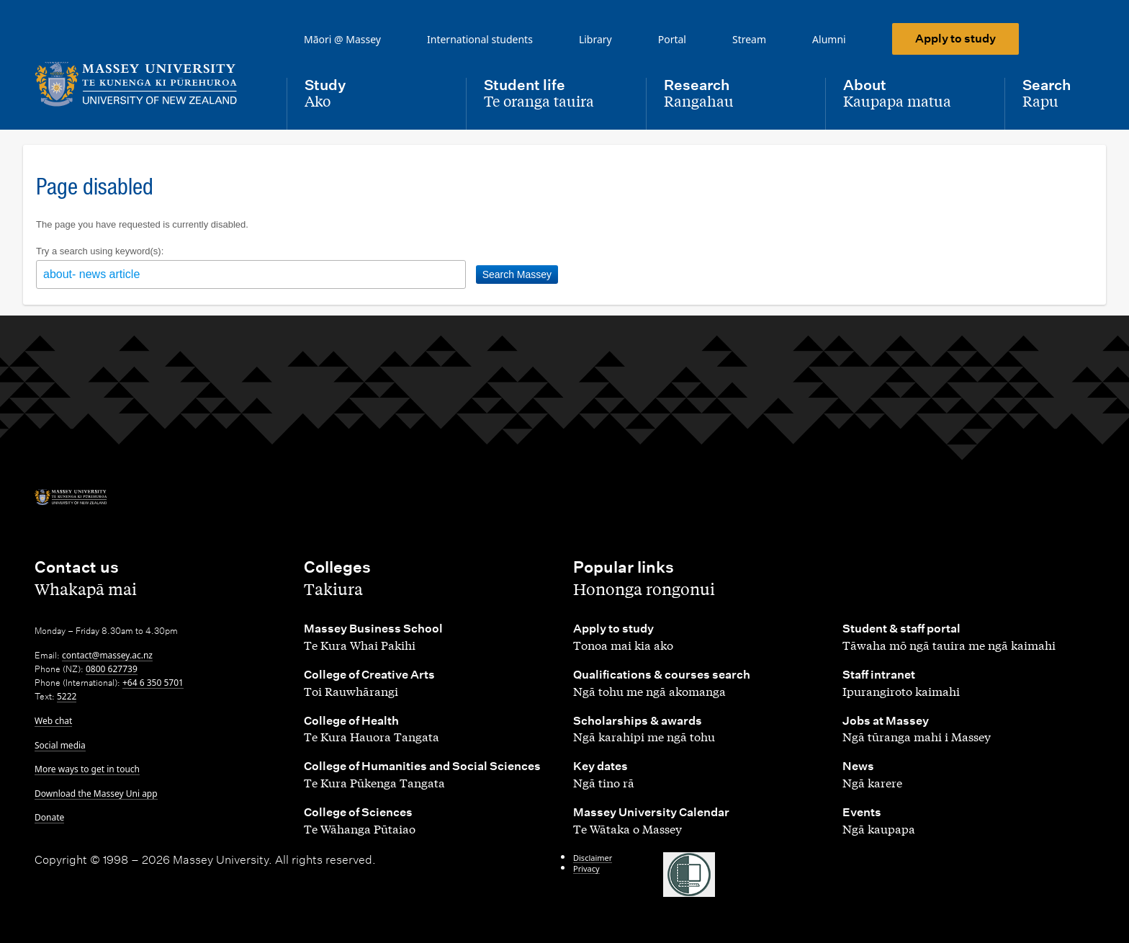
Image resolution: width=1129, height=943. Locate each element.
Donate (49, 817)
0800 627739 (112, 669)
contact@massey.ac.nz (107, 655)
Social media (60, 745)
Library (595, 39)
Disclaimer (592, 857)
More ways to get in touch (87, 769)
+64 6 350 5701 (153, 682)
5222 (66, 696)
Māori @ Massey (342, 39)
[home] (149, 84)
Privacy (586, 868)
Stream (749, 39)
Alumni (829, 39)
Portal (672, 39)
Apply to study (955, 38)
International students (480, 39)
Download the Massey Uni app (96, 793)
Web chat (53, 721)
